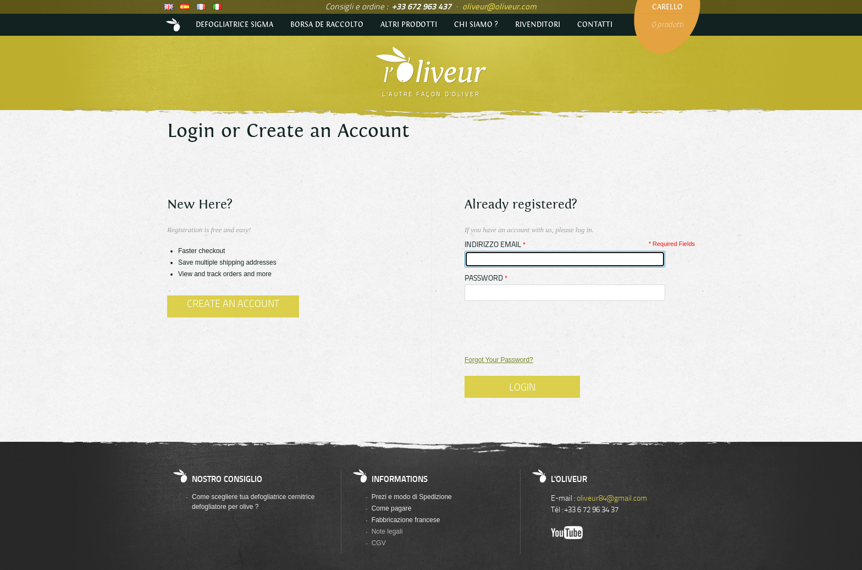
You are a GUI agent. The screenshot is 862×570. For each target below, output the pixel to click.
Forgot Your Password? (499, 360)
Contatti (594, 24)
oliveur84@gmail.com (612, 497)
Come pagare (392, 508)
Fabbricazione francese (406, 520)
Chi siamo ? (476, 24)
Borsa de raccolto (326, 24)
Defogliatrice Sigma (234, 24)
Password (484, 278)
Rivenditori (537, 24)
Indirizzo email (493, 244)
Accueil (174, 25)
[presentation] (548, 327)
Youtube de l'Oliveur (567, 532)
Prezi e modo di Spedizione (412, 497)
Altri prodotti (408, 24)
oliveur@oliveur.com (499, 6)
